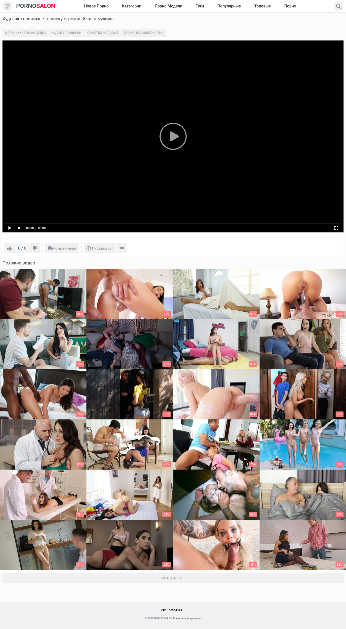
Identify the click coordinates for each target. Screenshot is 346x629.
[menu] (7, 6)
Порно (290, 6)
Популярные (229, 6)
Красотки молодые (102, 33)
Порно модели (168, 6)
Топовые (262, 6)
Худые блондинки (66, 33)
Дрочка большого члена (143, 33)
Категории (131, 6)
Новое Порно (96, 6)
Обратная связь (171, 609)
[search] (339, 6)
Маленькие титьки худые (25, 33)
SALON (35, 6)
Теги (200, 6)
